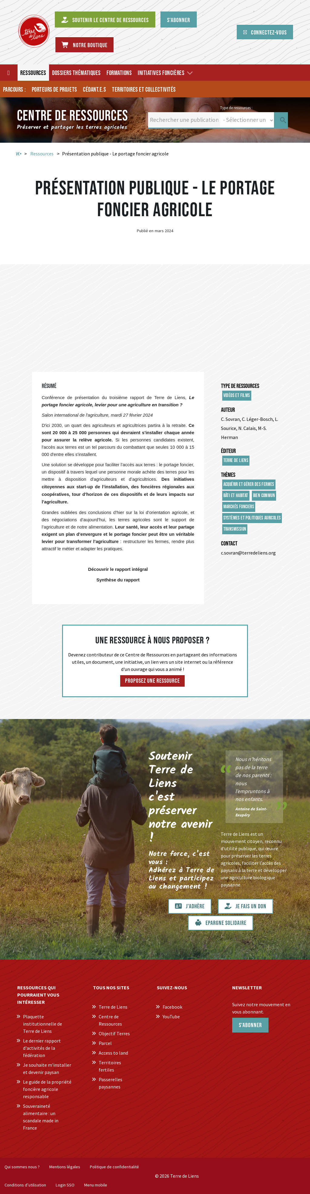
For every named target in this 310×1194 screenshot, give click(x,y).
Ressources (42, 154)
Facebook (172, 1007)
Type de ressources (240, 386)
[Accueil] (8, 72)
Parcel (105, 1043)
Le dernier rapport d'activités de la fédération (42, 1048)
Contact (229, 543)
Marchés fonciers (238, 507)
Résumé (49, 386)
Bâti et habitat (235, 496)
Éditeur (228, 451)
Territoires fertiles (110, 1066)
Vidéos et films (236, 396)
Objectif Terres (114, 1033)
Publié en (145, 230)
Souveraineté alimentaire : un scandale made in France (40, 1117)
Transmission (234, 529)
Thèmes (228, 475)
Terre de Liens (236, 461)
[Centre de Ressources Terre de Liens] (34, 31)
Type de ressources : (236, 107)
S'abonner (250, 1025)
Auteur (228, 410)
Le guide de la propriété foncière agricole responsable (47, 1089)
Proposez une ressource (152, 681)
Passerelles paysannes (110, 1083)
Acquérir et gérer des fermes (248, 484)
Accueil (19, 153)
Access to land (113, 1053)
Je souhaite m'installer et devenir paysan (47, 1068)
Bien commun (264, 496)
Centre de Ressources (110, 1020)
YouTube (171, 1016)
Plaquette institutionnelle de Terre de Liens (42, 1023)
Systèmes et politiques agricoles (252, 518)
